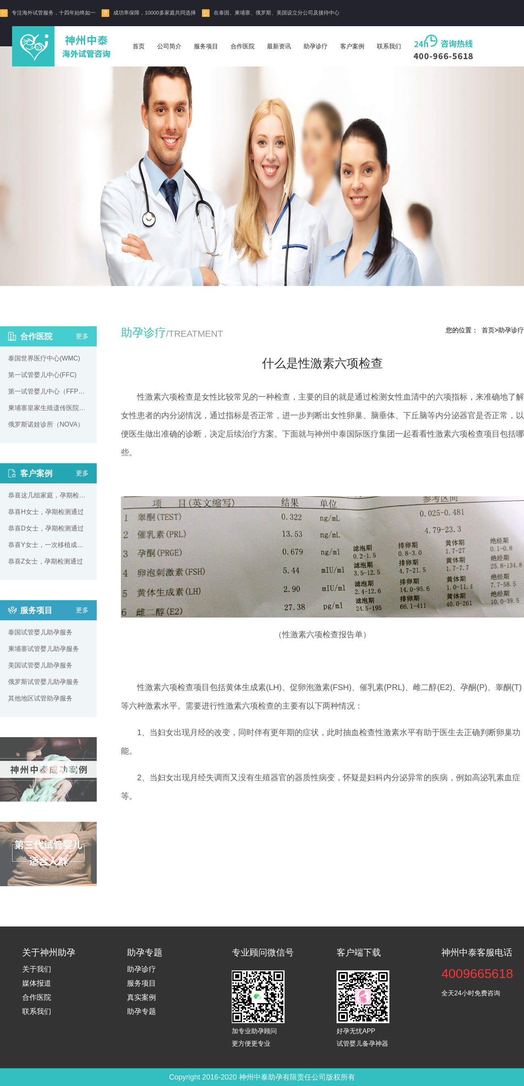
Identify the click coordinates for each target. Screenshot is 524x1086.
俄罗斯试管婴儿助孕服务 (43, 681)
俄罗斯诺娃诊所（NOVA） (46, 424)
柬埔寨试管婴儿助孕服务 (43, 648)
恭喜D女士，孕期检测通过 (46, 528)
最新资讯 (279, 46)
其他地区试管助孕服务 (40, 698)
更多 (82, 336)
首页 (139, 46)
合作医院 (243, 46)
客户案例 (352, 46)
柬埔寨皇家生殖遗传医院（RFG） (48, 407)
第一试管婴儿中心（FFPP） (48, 391)
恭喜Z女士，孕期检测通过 (45, 561)
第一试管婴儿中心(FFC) (42, 374)
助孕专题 (141, 1011)
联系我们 (389, 46)
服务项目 (206, 46)
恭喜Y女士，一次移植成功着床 (48, 544)
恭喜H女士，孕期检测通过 (46, 511)
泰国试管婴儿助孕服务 (40, 632)
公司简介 (169, 46)
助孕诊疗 (316, 46)
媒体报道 (36, 983)
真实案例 (141, 997)
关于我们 (36, 969)
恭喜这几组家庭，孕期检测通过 (48, 495)
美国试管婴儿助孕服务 (40, 665)
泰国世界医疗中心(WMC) (44, 358)
